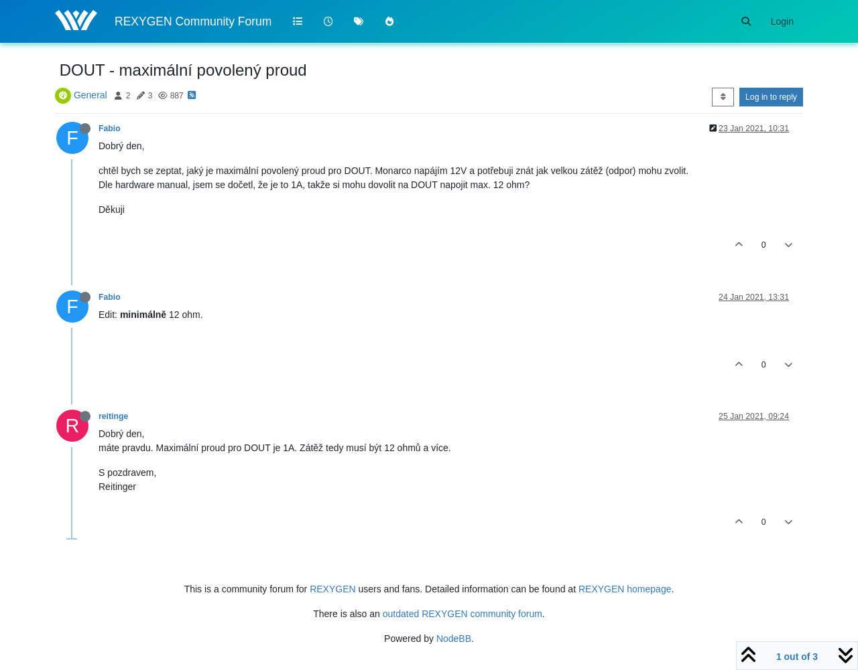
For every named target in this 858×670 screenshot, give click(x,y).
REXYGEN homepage (625, 589)
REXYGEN (332, 589)
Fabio (110, 128)
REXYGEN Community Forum (193, 21)
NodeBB (453, 638)
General (90, 95)
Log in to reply (771, 97)
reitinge (113, 416)
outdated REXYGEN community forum (462, 613)
